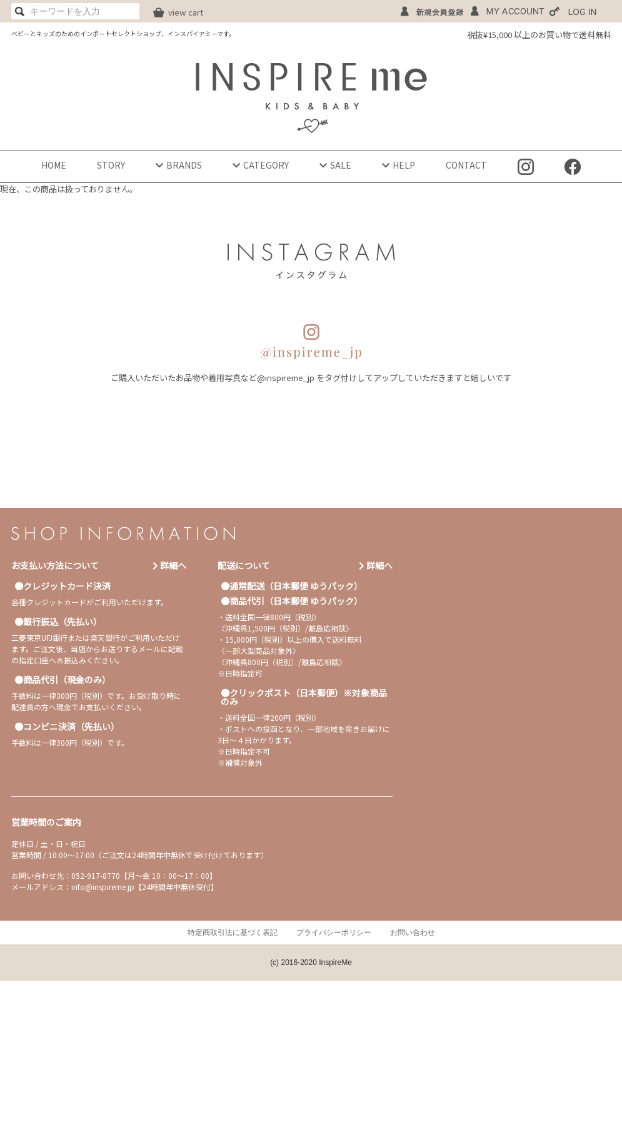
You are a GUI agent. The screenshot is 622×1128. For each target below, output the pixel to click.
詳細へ (169, 565)
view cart (185, 12)
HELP (398, 165)
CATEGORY (261, 165)
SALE (335, 165)
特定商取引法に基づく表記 (233, 932)
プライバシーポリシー (333, 932)
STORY (111, 165)
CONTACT (466, 165)
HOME (53, 165)
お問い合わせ (412, 932)
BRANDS (179, 165)
